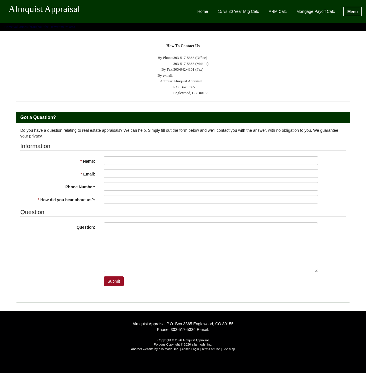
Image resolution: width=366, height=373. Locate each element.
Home (202, 11)
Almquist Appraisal (44, 9)
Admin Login (190, 349)
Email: (88, 174)
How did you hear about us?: (66, 200)
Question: (86, 227)
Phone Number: (80, 187)
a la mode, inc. (169, 349)
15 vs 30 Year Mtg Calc (238, 11)
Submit (114, 281)
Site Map (228, 349)
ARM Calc (278, 11)
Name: (87, 161)
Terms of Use (211, 349)
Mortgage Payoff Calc (316, 11)
